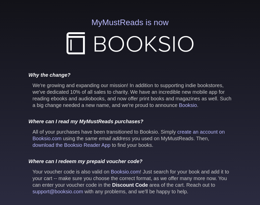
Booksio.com (125, 172)
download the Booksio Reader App (71, 145)
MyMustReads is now (130, 36)
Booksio (188, 105)
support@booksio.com (57, 191)
